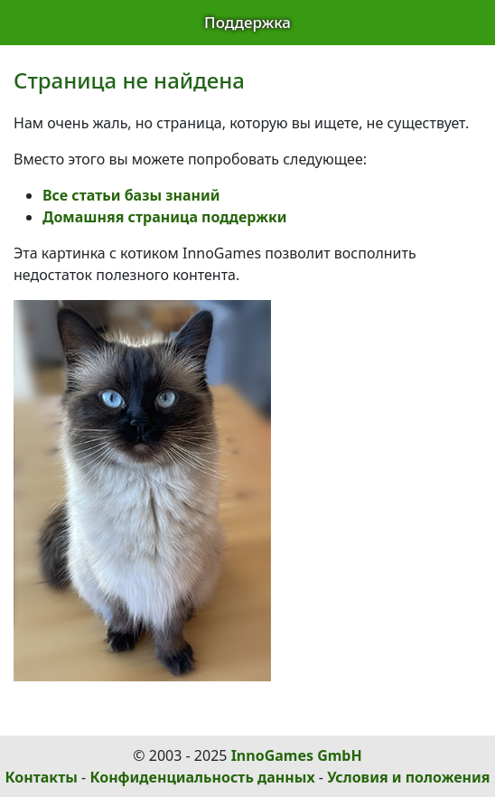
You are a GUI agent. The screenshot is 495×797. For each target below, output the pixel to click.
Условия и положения (408, 777)
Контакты (41, 777)
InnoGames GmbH (296, 755)
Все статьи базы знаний (131, 195)
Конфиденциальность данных (201, 777)
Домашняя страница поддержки (164, 217)
